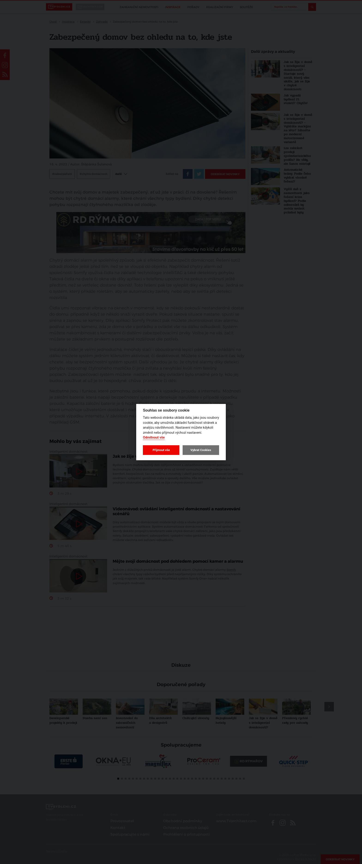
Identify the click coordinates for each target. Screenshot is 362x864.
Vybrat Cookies (200, 450)
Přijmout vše (161, 450)
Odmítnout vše (154, 437)
